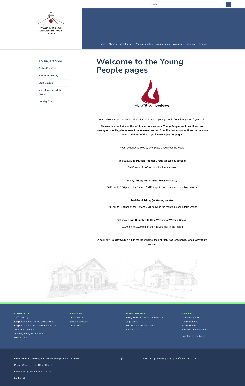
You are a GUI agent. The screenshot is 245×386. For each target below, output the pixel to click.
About (111, 44)
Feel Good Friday (48, 75)
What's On (126, 44)
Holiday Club (45, 101)
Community (162, 44)
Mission (190, 44)
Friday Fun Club (47, 68)
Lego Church (45, 83)
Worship (177, 44)
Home (102, 44)
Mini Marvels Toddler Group (50, 92)
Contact (203, 44)
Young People (143, 44)
